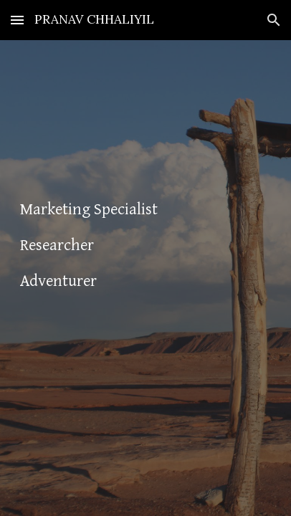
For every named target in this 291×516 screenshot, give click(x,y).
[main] (145, 278)
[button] (17, 19)
